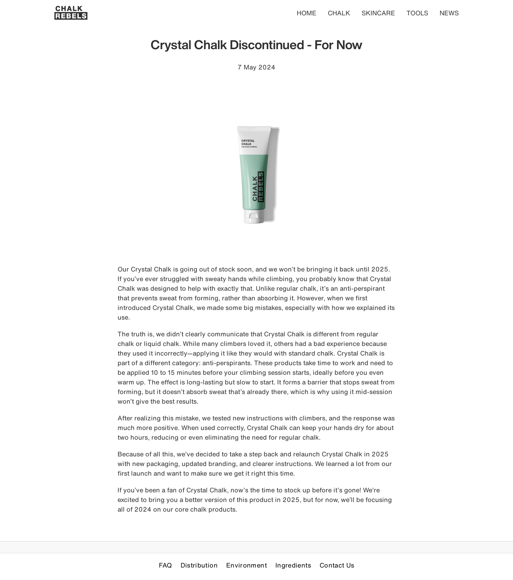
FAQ (165, 565)
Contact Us (337, 565)
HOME (306, 13)
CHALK (339, 13)
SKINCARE (378, 13)
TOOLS (417, 13)
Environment (246, 565)
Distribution (199, 565)
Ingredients (293, 565)
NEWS (449, 13)
